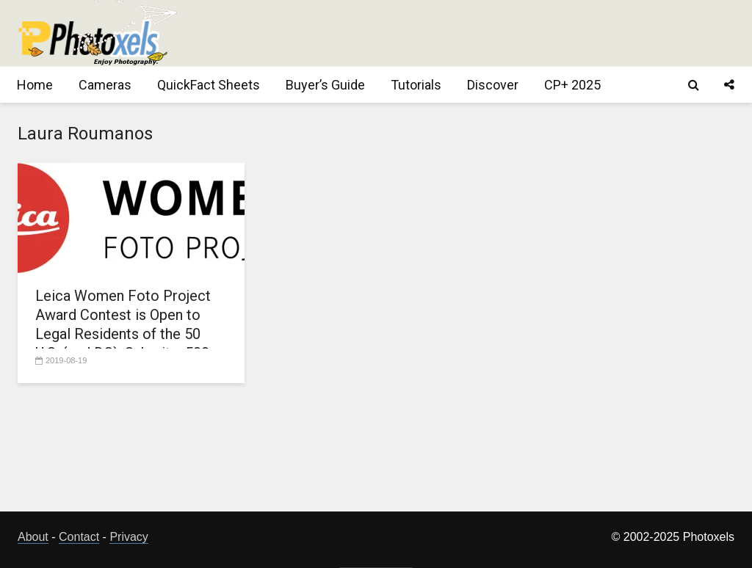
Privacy (128, 537)
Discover (492, 84)
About (33, 537)
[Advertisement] (467, 33)
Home (35, 84)
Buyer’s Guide (325, 84)
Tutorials (416, 84)
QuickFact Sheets (208, 84)
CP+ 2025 (572, 84)
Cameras (105, 84)
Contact (79, 537)
